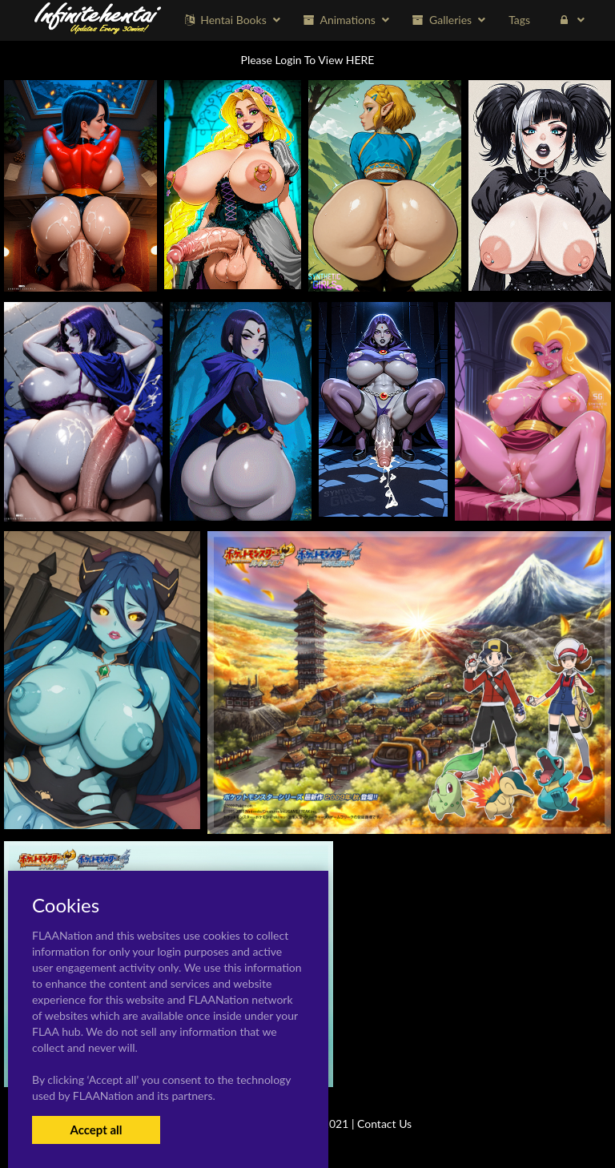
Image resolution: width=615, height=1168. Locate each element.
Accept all (96, 1129)
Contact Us (384, 1123)
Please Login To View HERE (308, 59)
